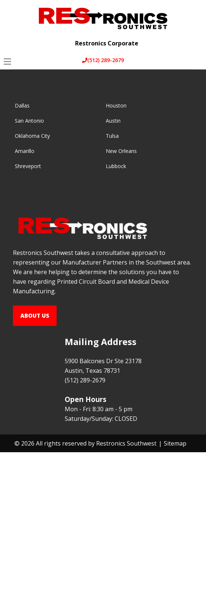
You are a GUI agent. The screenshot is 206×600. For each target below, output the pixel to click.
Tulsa (112, 135)
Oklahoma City (32, 135)
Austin (113, 120)
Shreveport (28, 166)
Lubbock (116, 166)
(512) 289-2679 (103, 60)
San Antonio (29, 120)
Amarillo (24, 150)
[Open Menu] (7, 61)
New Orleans (121, 150)
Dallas (22, 105)
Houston (116, 105)
